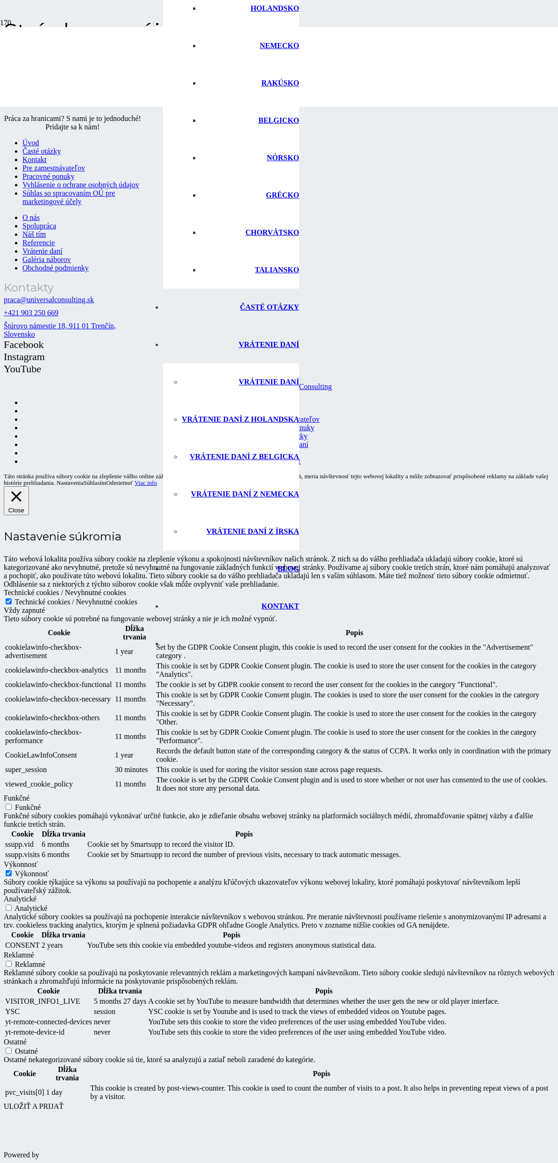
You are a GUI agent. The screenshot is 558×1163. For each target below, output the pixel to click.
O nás (31, 217)
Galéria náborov (46, 259)
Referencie (38, 243)
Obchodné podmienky (55, 268)
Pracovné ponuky (48, 176)
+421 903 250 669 (31, 313)
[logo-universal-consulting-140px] (78, 111)
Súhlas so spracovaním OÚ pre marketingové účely (68, 197)
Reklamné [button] (19, 955)
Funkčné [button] (16, 798)
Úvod (30, 143)
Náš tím (34, 234)
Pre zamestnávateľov (53, 168)
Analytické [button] (20, 899)
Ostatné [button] (15, 1042)
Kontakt (34, 159)
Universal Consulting (300, 386)
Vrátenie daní (42, 251)
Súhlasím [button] (95, 483)
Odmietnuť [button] (119, 482)
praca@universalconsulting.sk (49, 300)
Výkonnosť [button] (21, 864)
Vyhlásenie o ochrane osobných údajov (80, 185)
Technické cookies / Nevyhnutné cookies (76, 602)
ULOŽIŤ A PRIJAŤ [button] (34, 1106)
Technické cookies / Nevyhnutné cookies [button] (65, 592)
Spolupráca (39, 226)
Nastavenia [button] (70, 482)
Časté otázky (41, 151)
